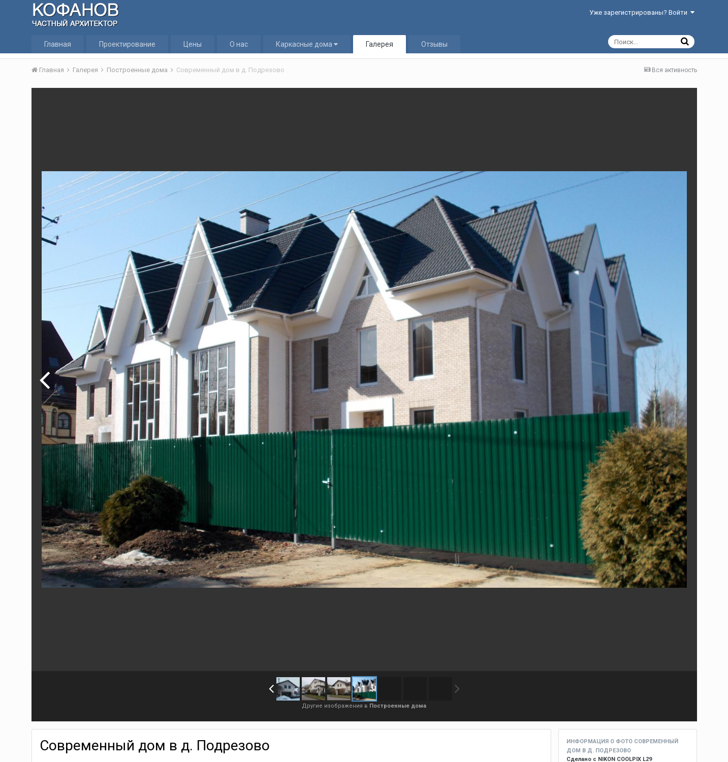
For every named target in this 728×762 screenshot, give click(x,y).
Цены (192, 44)
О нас (239, 44)
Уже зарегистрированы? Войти (641, 12)
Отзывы (434, 44)
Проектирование (127, 44)
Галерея (379, 44)
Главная (57, 44)
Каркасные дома (307, 44)
